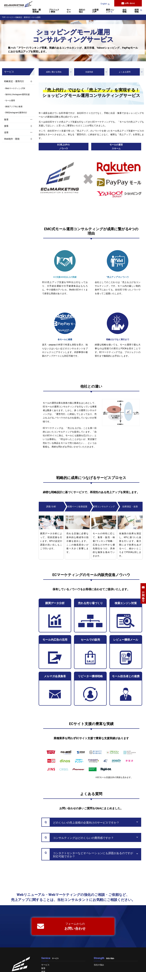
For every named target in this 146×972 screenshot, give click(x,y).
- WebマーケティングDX (14, 88)
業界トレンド (110, 11)
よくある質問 (130, 72)
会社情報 (124, 11)
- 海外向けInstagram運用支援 (17, 94)
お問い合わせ (128, 3)
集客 (43, 968)
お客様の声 (95, 11)
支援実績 (96, 72)
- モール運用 (9, 100)
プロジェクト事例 (54, 11)
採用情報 (137, 11)
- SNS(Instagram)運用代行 (15, 112)
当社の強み (82, 11)
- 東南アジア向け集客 (13, 106)
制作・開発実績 (36, 11)
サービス (69, 11)
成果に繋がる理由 (58, 72)
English (104, 4)
